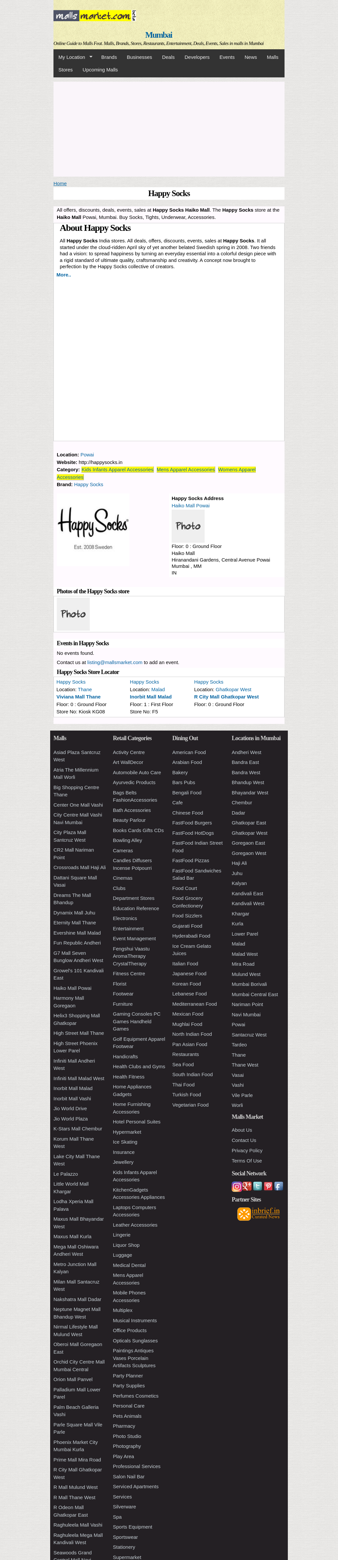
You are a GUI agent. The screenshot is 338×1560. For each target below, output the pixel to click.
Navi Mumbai (246, 1014)
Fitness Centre (129, 973)
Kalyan (239, 883)
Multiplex (122, 1310)
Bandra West (246, 772)
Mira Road (243, 964)
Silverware (124, 1506)
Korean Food (186, 984)
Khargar (240, 913)
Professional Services (136, 1466)
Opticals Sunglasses (135, 1340)
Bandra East (245, 762)
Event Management (134, 938)
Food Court (184, 888)
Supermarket (127, 1557)
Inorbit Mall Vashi (72, 1098)
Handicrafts (125, 1056)
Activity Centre (129, 752)
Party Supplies (129, 1385)
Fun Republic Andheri (77, 943)
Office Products (130, 1330)
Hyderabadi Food (191, 936)
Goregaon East (248, 843)
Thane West (245, 1065)
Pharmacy (124, 1426)
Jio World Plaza (70, 1118)
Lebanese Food (189, 993)
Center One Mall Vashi (78, 805)
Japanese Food (189, 973)
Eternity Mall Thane (74, 922)
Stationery (124, 1547)
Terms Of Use (247, 1160)
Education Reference (136, 908)
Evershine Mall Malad (77, 933)
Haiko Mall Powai (191, 505)
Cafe (177, 802)
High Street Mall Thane (78, 1033)
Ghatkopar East (249, 822)
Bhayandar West (250, 792)
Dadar (238, 813)
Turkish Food (186, 1094)
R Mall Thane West (74, 1497)
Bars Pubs (183, 782)
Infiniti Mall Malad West (78, 1078)
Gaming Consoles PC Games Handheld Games (136, 1021)
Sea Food (183, 1064)
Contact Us (244, 1140)
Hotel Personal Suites (136, 1121)
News (251, 57)
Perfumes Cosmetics (135, 1396)
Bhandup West (248, 782)
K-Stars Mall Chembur (77, 1128)
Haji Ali (239, 863)
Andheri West (246, 752)
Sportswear (125, 1537)
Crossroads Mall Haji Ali (79, 867)
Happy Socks (88, 484)
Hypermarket (127, 1132)
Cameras (123, 850)
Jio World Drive (70, 1108)
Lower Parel (245, 934)
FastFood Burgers (192, 822)
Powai (87, 454)
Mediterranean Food (194, 1004)
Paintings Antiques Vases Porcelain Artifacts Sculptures (134, 1358)
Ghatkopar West (233, 689)
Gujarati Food (187, 926)
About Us (242, 1130)
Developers (197, 57)
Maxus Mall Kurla (72, 1236)
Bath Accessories (132, 810)
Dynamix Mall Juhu (74, 912)
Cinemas (122, 878)
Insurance (124, 1152)
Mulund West (246, 974)
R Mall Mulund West (75, 1487)
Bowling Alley (127, 840)
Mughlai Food (187, 1024)
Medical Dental (129, 1265)
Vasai (238, 1075)
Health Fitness (129, 1076)
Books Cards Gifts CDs (138, 830)
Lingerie (121, 1235)
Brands (109, 57)
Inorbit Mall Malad (151, 696)
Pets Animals (127, 1416)
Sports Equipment (132, 1527)
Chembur (242, 802)
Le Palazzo (65, 1174)
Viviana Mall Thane (78, 696)
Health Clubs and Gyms (139, 1066)
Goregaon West (249, 853)
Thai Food (183, 1084)
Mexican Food (187, 1014)
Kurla (237, 923)
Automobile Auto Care (137, 772)
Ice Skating (125, 1142)
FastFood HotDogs (193, 833)
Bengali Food (186, 792)
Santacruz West (249, 1034)
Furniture (123, 1004)
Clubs (119, 888)
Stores (65, 69)
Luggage (122, 1255)
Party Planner (128, 1375)
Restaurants (185, 1054)
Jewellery (123, 1162)
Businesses (139, 57)
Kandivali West (248, 903)
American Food (189, 752)
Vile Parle (242, 1095)
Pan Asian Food (189, 1044)
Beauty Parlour (129, 820)
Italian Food (185, 963)
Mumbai (158, 34)
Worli (237, 1105)
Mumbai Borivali (249, 984)
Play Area (123, 1456)
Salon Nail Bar (129, 1476)
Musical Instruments (135, 1320)
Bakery (180, 772)
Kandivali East (247, 893)
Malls (272, 57)
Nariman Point (247, 1004)
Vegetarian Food (190, 1105)
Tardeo (239, 1044)
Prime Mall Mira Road (77, 1459)
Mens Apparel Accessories (186, 469)
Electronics (125, 918)
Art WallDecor (128, 762)
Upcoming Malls (100, 69)
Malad (158, 689)
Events (227, 57)
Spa (117, 1517)
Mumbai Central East (255, 994)
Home (60, 183)
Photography (127, 1446)
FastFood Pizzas (190, 860)
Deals (168, 57)
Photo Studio (127, 1436)
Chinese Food (187, 813)
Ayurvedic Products (134, 782)
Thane (85, 689)
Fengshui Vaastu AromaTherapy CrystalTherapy (131, 956)
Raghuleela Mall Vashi (77, 1525)
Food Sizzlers (187, 915)
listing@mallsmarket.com (115, 662)
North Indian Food (192, 1034)
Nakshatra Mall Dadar (77, 1299)
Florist (119, 984)
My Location (72, 57)
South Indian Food (192, 1074)
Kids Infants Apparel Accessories (117, 469)
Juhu (237, 873)
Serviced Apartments (135, 1486)
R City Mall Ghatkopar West (226, 696)
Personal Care (129, 1406)
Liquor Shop (126, 1245)
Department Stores (133, 898)
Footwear (123, 993)
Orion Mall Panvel (72, 1379)
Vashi (238, 1085)
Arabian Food (187, 762)
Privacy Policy (247, 1150)
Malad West (245, 954)
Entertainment (128, 928)
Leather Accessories (135, 1225)
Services (122, 1496)
